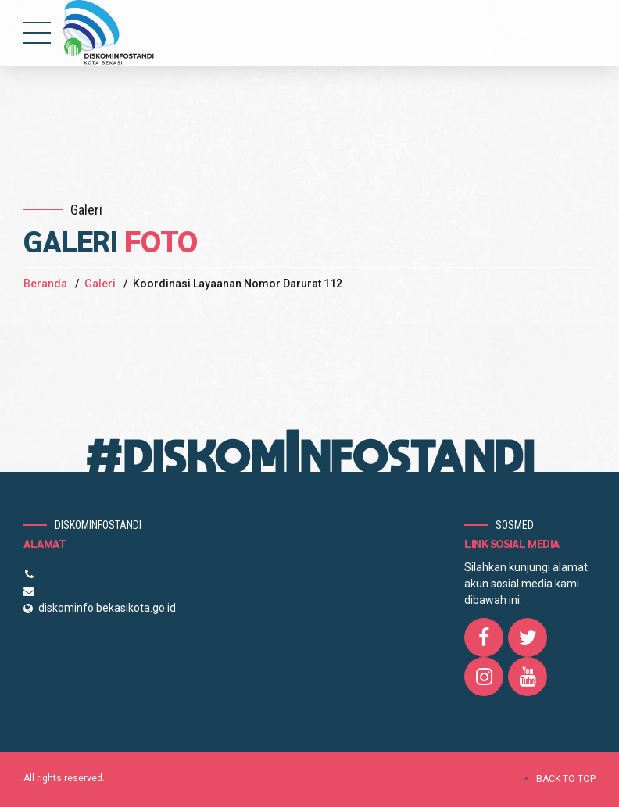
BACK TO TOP (566, 778)
